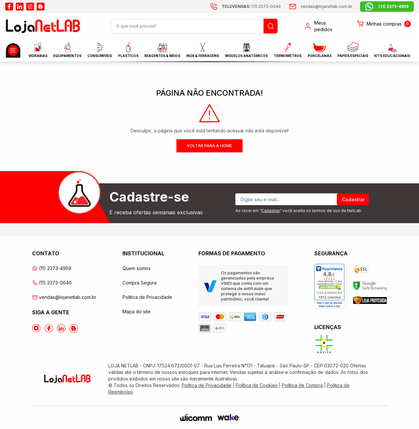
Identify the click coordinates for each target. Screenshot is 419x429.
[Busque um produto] (271, 26)
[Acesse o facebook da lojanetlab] (9, 6)
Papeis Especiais (352, 50)
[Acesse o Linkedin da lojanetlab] (61, 328)
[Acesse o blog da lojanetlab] (41, 6)
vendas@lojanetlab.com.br (64, 297)
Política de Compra (302, 385)
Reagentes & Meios (162, 50)
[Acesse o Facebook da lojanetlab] (49, 328)
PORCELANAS (320, 50)
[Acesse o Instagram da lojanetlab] (36, 328)
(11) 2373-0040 (52, 282)
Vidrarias (37, 50)
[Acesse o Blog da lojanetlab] (73, 328)
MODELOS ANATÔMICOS (246, 50)
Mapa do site (136, 311)
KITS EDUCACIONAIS (392, 50)
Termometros (287, 50)
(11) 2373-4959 (51, 268)
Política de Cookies (257, 385)
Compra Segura (139, 282)
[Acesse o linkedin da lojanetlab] (20, 6)
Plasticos (128, 50)
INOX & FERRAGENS (202, 50)
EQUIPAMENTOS (67, 50)
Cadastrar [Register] (353, 199)
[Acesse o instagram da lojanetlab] (30, 6)
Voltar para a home (209, 145)
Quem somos (136, 268)
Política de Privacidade (147, 297)
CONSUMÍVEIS (99, 50)
